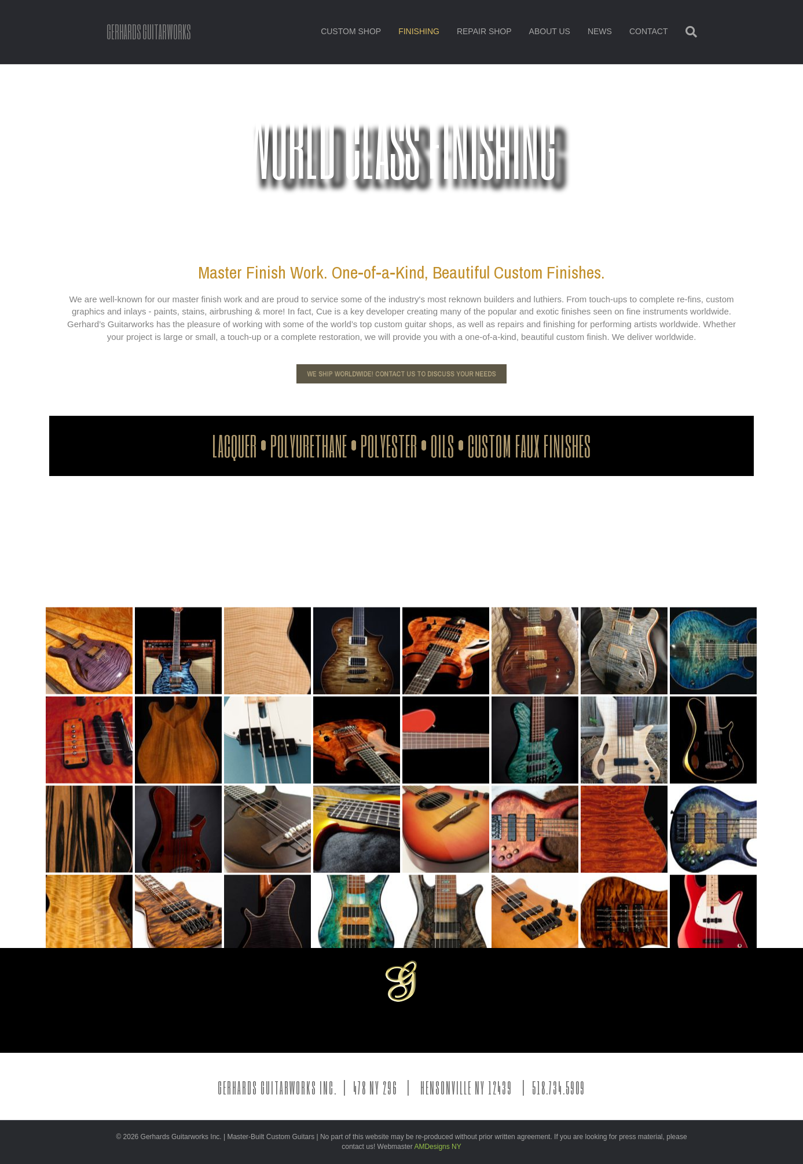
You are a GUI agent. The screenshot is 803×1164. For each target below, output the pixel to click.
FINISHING (418, 31)
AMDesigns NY (437, 1147)
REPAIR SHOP (484, 31)
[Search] (687, 32)
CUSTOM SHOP (351, 31)
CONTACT (648, 31)
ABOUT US (549, 31)
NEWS (600, 31)
